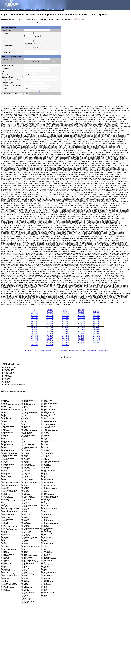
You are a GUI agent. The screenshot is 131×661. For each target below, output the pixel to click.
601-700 (50, 313)
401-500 (96, 311)
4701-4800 (65, 328)
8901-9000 (96, 344)
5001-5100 (34, 330)
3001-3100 (34, 322)
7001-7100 (34, 338)
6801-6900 (81, 336)
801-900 (81, 313)
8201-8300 (65, 342)
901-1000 (96, 313)
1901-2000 (96, 317)
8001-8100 (34, 342)
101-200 (50, 311)
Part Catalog (41, 351)
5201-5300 (65, 330)
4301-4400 (81, 326)
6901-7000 (96, 336)
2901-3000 (96, 320)
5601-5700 (49, 332)
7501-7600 (34, 340)
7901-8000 (96, 340)
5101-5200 (49, 330)
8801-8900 (81, 344)
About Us (93, 351)
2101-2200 (49, 319)
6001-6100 (34, 334)
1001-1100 (34, 315)
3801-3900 (81, 324)
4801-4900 (81, 328)
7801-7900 (81, 340)
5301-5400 (81, 330)
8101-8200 (49, 342)
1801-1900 (81, 317)
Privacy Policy (63, 351)
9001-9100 (34, 346)
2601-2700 (49, 320)
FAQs (56, 351)
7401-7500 (96, 338)
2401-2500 (96, 319)
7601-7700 (49, 340)
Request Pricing (32, 351)
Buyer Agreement (39, 92)
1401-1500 (96, 315)
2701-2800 (65, 320)
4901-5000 (96, 328)
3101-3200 (49, 322)
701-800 (65, 313)
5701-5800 (65, 332)
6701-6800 (65, 336)
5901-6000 (96, 332)
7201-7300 (65, 338)
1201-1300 (65, 315)
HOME (25, 351)
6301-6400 (81, 334)
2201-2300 (65, 319)
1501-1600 (34, 317)
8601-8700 (49, 344)
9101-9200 (49, 346)
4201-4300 (65, 326)
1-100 (34, 311)
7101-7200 (49, 338)
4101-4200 (49, 326)
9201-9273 (65, 346)
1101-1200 (49, 315)
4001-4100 (34, 326)
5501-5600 (34, 332)
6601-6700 (49, 336)
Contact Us (100, 351)
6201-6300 (65, 334)
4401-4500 (96, 326)
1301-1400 (81, 315)
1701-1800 (65, 317)
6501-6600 (34, 336)
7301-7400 (81, 338)
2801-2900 (81, 320)
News (88, 351)
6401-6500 (96, 334)
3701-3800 (65, 324)
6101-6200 (49, 334)
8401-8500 (96, 342)
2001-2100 (34, 319)
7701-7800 (65, 340)
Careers (106, 351)
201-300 (65, 311)
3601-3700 (49, 324)
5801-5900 (81, 332)
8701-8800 (65, 344)
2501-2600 (34, 320)
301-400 (81, 311)
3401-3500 (96, 322)
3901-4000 (96, 324)
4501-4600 (34, 328)
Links (52, 351)
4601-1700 (49, 328)
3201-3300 (65, 322)
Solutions (47, 351)
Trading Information (80, 351)
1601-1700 (49, 317)
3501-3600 (34, 324)
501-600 (34, 313)
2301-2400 (81, 319)
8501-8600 (34, 344)
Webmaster (71, 351)
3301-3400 (81, 322)
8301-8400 (81, 342)
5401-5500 (96, 330)
